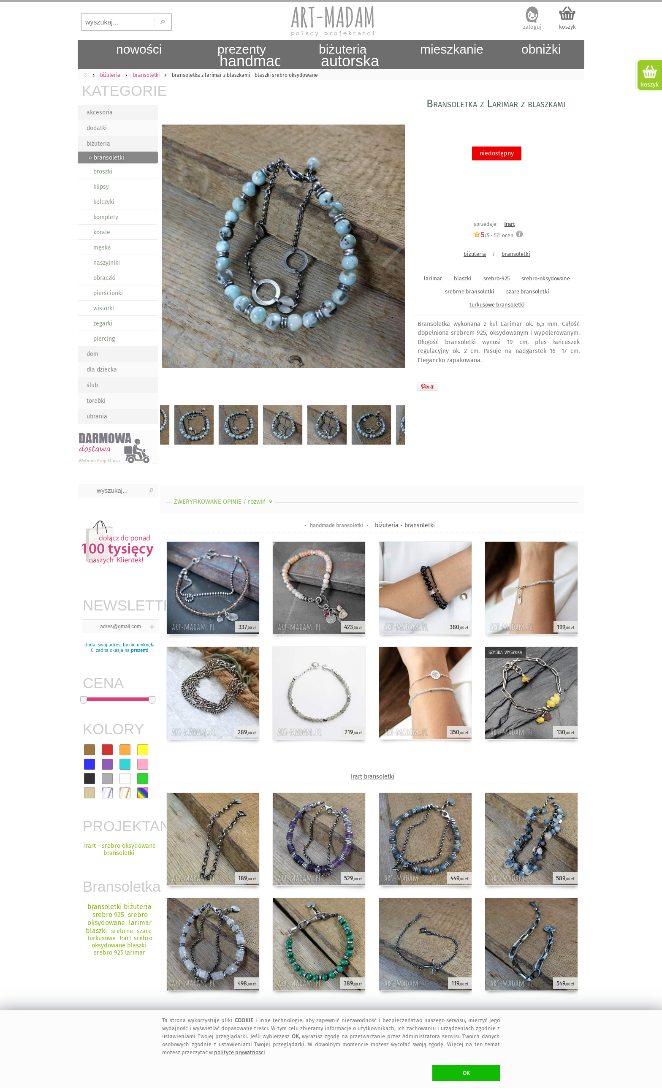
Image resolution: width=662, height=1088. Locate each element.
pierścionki (108, 293)
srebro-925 (496, 278)
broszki (102, 171)
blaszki (463, 278)
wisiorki (103, 308)
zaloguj (532, 27)
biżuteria (98, 143)
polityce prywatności (239, 1052)
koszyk (567, 27)
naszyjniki (106, 262)
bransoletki (516, 254)
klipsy (101, 186)
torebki (96, 400)
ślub (92, 385)
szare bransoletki (527, 291)
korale (101, 232)
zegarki (102, 323)
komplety (105, 217)
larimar (433, 278)
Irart (510, 224)
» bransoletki (106, 157)
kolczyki (103, 202)
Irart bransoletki (372, 776)
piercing (104, 338)
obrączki (104, 278)
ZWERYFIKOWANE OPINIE (224, 501)
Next (391, 247)
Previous (173, 247)
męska (102, 247)
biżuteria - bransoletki (405, 525)
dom (92, 354)
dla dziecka (102, 369)
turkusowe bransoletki (497, 304)
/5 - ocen (493, 235)
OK (466, 1073)
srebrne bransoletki (469, 291)
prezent (139, 650)
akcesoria (100, 112)
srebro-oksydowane (545, 278)
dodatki (97, 128)
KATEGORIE (120, 90)
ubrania (97, 416)
